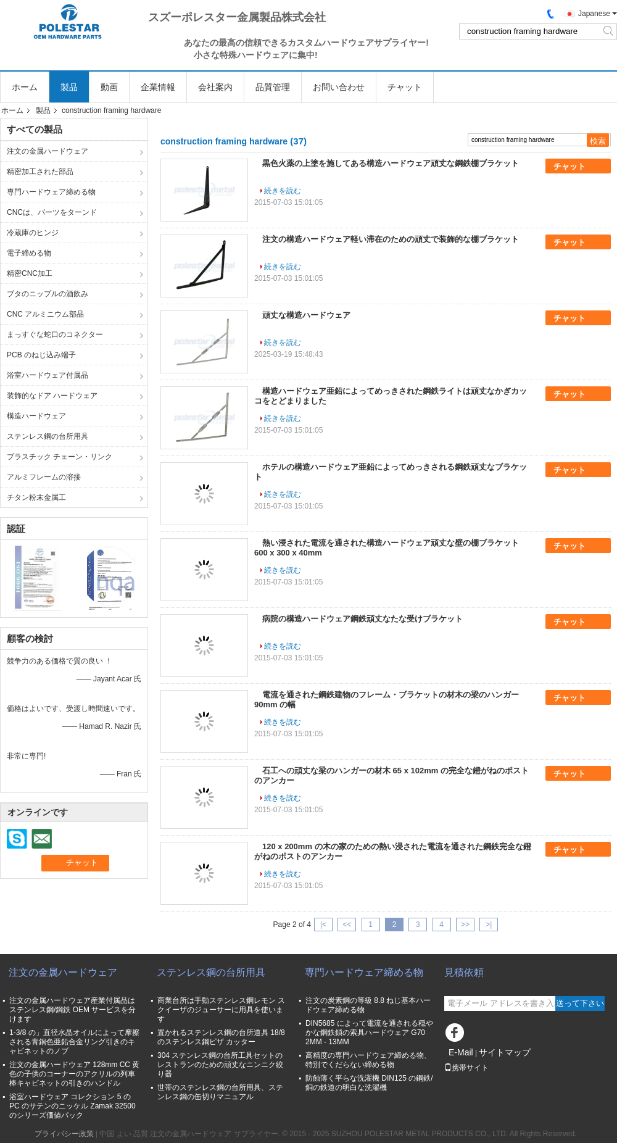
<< (346, 924)
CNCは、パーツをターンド (52, 212)
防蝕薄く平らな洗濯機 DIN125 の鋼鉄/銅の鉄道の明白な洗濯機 (369, 1083)
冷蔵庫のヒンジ (33, 232)
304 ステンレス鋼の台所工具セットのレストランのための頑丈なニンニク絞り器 (220, 1064)
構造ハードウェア (36, 416)
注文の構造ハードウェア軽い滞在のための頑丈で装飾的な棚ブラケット (390, 239)
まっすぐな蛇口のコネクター (55, 334)
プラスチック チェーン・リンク (59, 456)
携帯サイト (466, 1067)
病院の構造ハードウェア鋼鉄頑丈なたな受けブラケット (362, 618)
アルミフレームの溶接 (44, 477)
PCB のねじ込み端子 (41, 355)
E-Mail (461, 1052)
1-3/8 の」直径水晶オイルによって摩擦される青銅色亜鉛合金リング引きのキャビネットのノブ (74, 1041)
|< (323, 924)
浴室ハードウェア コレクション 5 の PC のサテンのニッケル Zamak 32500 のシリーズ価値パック (72, 1106)
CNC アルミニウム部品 (45, 314)
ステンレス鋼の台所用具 (47, 436)
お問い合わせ (339, 87)
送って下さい (580, 1003)
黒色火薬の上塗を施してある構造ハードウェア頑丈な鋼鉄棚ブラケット (390, 163)
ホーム (25, 87)
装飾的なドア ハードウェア (52, 395)
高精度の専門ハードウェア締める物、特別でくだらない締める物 (368, 1060)
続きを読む (282, 190)
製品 (69, 87)
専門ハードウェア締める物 (51, 192)
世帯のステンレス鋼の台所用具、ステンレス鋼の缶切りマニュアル (220, 1092)
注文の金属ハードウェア (47, 151)
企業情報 (158, 87)
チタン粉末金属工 (36, 497)
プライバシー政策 (64, 1133)
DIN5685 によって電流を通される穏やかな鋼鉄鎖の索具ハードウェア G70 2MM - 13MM (369, 1032)
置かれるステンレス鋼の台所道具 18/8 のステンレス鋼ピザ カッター (221, 1037)
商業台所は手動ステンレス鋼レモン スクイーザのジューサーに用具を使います (221, 1009)
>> (465, 924)
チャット (404, 87)
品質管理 (272, 87)
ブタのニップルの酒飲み (47, 293)
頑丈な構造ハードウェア (306, 315)
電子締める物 (29, 253)
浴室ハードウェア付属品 (47, 375)
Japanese (594, 13)
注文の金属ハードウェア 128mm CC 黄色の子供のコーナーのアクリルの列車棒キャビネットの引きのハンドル (74, 1073)
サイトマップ (505, 1052)
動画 (109, 87)
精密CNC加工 (29, 273)
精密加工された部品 (40, 171)
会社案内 (215, 87)
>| (489, 924)
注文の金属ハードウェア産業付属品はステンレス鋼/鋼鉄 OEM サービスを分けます (72, 1009)
